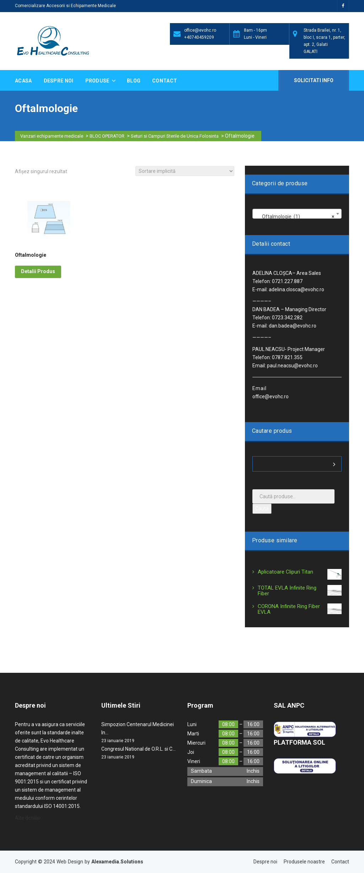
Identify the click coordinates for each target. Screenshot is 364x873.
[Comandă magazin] (184, 171)
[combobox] (297, 214)
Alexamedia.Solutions (117, 861)
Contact (164, 81)
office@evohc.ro (200, 30)
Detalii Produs (38, 271)
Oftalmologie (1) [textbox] (295, 217)
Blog (133, 81)
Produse (98, 81)
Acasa (23, 81)
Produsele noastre (304, 861)
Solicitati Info (313, 80)
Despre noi (59, 81)
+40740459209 (199, 37)
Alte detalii (28, 818)
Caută (262, 508)
